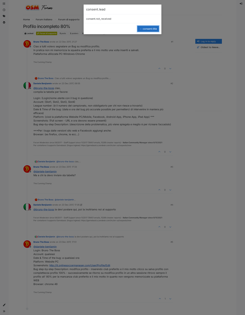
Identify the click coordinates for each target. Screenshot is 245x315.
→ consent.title (148, 28)
